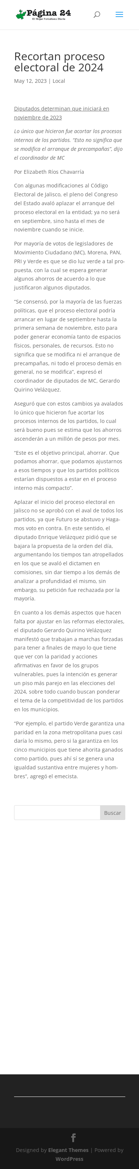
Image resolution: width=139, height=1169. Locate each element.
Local (59, 80)
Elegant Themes (68, 1149)
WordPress (69, 1158)
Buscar (112, 812)
